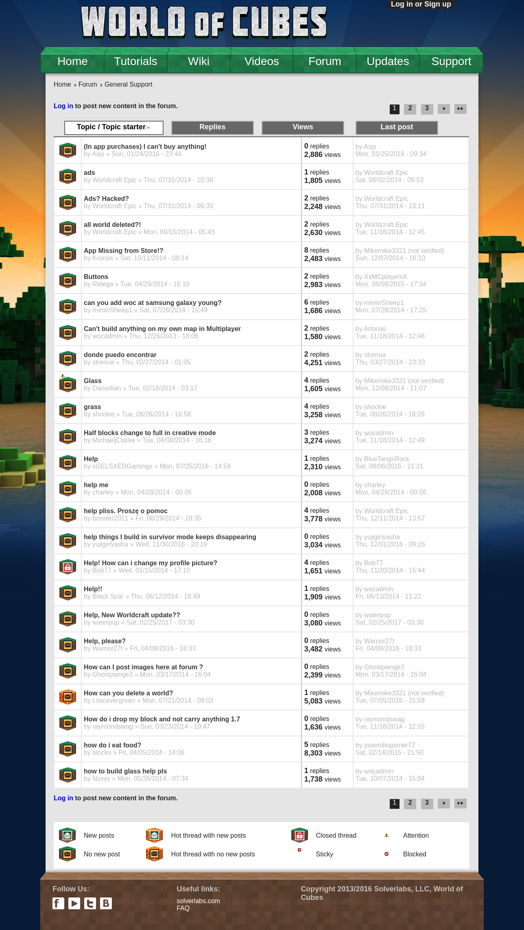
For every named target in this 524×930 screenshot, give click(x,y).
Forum (324, 61)
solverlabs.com (198, 900)
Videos (262, 61)
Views (303, 127)
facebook (58, 903)
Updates (388, 61)
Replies (212, 127)
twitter (90, 903)
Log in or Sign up (421, 4)
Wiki (199, 61)
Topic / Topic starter (114, 127)
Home (72, 61)
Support (451, 61)
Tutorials (135, 61)
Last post (397, 127)
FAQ (183, 908)
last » (461, 109)
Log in (63, 105)
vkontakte (106, 903)
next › (444, 109)
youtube (74, 903)
